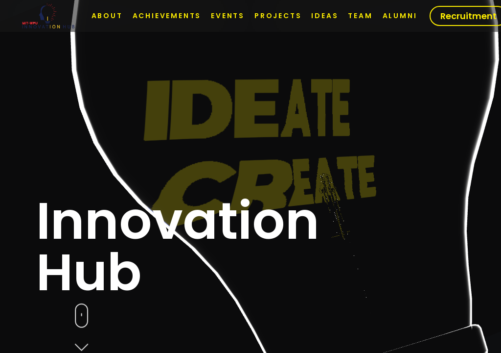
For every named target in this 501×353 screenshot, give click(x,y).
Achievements (167, 16)
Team (360, 16)
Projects (277, 16)
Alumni (400, 16)
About (107, 16)
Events (228, 16)
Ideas (324, 16)
